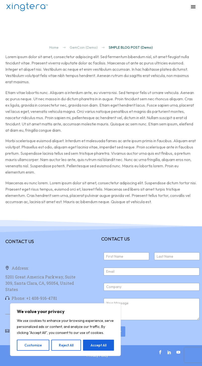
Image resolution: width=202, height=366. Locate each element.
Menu (193, 6)
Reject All (66, 345)
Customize (33, 345)
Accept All (98, 345)
